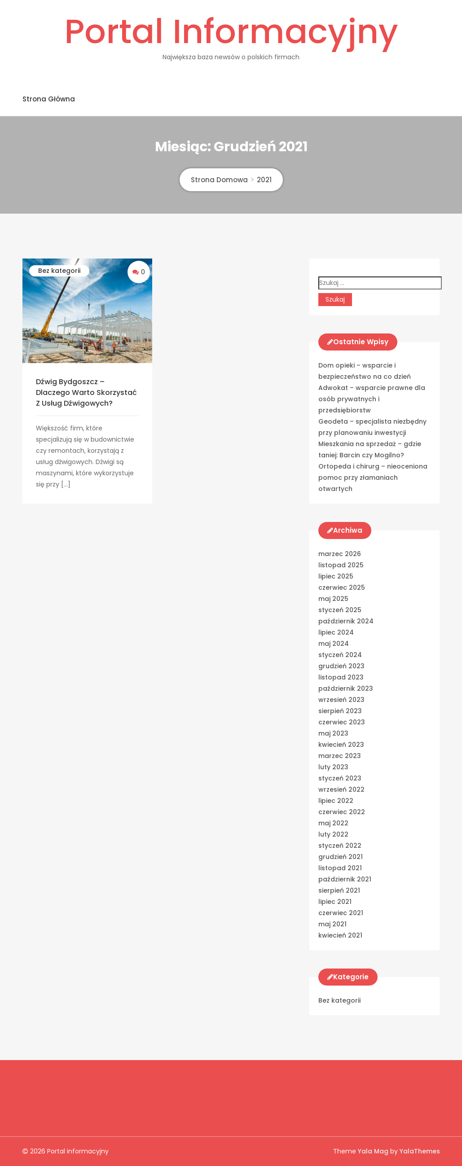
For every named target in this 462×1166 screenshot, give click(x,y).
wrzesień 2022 (341, 789)
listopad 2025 (341, 565)
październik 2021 (344, 879)
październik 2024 (346, 621)
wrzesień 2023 (341, 699)
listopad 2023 (341, 677)
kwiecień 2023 (341, 744)
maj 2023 (333, 733)
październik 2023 (345, 688)
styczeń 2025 (339, 609)
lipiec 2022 (335, 800)
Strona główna (48, 99)
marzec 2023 (339, 755)
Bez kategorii (59, 270)
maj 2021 (332, 924)
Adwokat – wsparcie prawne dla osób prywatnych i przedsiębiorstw (371, 399)
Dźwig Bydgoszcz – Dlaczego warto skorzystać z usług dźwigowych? (86, 392)
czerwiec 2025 (341, 587)
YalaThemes (420, 1151)
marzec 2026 (339, 553)
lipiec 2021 (335, 901)
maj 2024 (333, 643)
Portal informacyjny (231, 31)
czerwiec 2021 (340, 912)
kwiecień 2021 (340, 935)
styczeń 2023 (339, 778)
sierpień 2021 (339, 890)
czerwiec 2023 (341, 722)
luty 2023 (333, 767)
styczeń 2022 (339, 845)
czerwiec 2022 (341, 811)
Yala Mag (374, 1151)
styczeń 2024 (340, 654)
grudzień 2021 (340, 856)
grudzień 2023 (341, 666)
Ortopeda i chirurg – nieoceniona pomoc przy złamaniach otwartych (372, 477)
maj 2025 (333, 598)
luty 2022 (333, 834)
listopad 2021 (340, 868)
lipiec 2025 (335, 576)
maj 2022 (333, 823)
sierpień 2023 (340, 710)
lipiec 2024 (336, 632)
